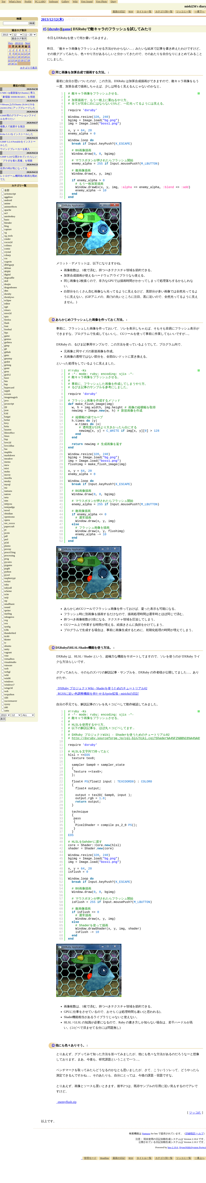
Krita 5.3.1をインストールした (16, 134)
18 (19, 56)
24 (16, 60)
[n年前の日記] (76, 19)
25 (19, 60)
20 (25, 56)
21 (29, 56)
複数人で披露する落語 (12, 126)
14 (29, 53)
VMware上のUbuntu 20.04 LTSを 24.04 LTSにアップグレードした (17, 106)
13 (25, 53)
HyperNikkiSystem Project (192, 1147)
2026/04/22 (32, 172)
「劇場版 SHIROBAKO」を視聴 (17, 96)
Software (53, 1)
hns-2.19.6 (173, 1147)
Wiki (75, 1)
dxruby (54, 29)
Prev (10, 43)
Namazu (146, 1133)
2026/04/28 (32, 111)
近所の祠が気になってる (13, 168)
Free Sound (87, 1)
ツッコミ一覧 (183, 11)
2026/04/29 (32, 100)
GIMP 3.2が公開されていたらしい (18, 156)
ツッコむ (195, 1112)
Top (3, 1)
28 (29, 60)
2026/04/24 (32, 152)
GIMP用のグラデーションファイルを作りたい (18, 117)
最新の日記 (119, 11)
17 (16, 56)
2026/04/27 (32, 122)
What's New (15, 1)
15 (9, 56)
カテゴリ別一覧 (164, 11)
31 (16, 63)
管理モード (90, 1158)
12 (22, 53)
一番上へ (199, 1158)
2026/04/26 (32, 130)
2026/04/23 (32, 164)
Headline (104, 1158)
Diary (113, 1)
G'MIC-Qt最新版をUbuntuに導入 (17, 92)
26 (22, 60)
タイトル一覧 (144, 11)
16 (12, 56)
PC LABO (40, 1)
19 (22, 56)
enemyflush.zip (67, 1102)
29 (9, 63)
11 (19, 53)
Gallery (65, 1)
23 (12, 60)
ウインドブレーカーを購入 (15, 149)
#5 (45, 29)
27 (25, 60)
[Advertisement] (137, 1171)
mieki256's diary (195, 6)
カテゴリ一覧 (19, 185)
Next (27, 43)
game (67, 29)
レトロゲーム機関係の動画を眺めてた (18, 177)
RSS (131, 11)
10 (16, 53)
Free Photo (101, 1)
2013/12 (19, 43)
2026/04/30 (32, 89)
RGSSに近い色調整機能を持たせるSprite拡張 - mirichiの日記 (98, 693)
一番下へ (199, 11)
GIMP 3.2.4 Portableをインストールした (18, 143)
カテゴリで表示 (28, 67)
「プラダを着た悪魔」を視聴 (16, 160)
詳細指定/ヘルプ (194, 1133)
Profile (28, 1)
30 (12, 63)
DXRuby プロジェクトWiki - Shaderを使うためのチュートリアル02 (102, 688)
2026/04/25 (32, 137)
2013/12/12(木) (52, 19)
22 (9, 60)
